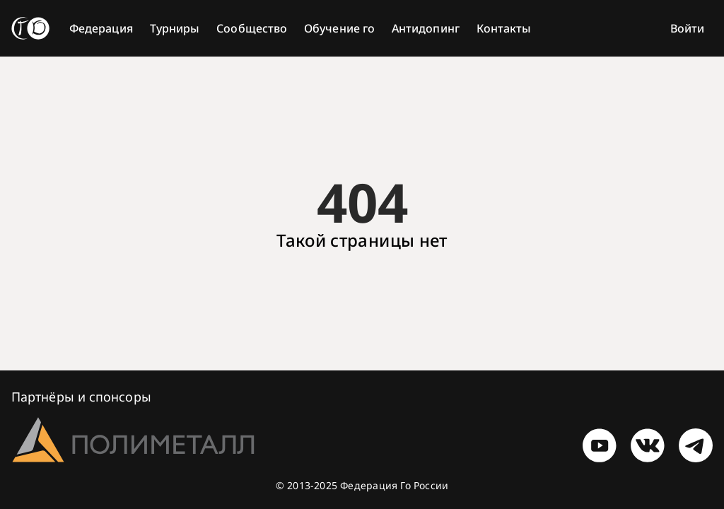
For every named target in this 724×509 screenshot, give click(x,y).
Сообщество (251, 28)
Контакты (504, 28)
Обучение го (339, 28)
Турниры (175, 28)
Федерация (101, 28)
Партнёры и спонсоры (81, 396)
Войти (687, 28)
